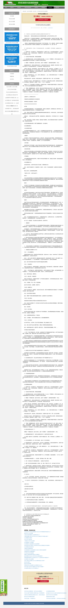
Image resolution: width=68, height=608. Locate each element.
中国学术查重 (42, 603)
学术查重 (12, 16)
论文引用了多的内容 (28, 539)
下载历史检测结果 (27, 7)
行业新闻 (12, 73)
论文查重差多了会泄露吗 (29, 542)
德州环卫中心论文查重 (28, 533)
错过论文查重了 (27, 562)
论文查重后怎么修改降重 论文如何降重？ (32, 543)
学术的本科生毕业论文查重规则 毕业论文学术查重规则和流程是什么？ (37, 531)
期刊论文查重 (12, 24)
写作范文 (50, 7)
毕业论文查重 (12, 18)
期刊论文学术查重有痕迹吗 (29, 596)
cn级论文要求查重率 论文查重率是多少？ (32, 534)
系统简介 (12, 7)
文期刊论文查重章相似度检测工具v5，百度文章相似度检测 (35, 594)
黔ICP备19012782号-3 (48, 606)
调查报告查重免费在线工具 (12, 105)
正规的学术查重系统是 (28, 548)
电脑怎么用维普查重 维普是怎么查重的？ (32, 554)
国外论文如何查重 (27, 563)
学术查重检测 (37, 603)
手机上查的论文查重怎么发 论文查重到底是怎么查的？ (34, 560)
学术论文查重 (32, 603)
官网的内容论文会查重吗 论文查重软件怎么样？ (33, 565)
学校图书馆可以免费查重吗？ (29, 551)
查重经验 (57, 7)
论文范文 (12, 79)
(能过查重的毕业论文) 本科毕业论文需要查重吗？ (33, 556)
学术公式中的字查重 (12, 89)
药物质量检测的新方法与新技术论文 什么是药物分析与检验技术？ (36, 557)
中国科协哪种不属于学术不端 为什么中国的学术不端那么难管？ (36, 536)
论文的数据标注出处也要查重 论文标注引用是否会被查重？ (35, 549)
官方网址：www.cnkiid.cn (43, 16)
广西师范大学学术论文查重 (29, 540)
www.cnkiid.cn (50, 27)
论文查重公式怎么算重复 (29, 559)
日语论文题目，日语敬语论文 (29, 598)
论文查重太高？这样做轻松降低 (12, 100)
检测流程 (19, 7)
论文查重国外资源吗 (28, 537)
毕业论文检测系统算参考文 (12, 92)
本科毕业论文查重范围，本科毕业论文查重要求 (33, 591)
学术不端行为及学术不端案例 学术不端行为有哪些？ (34, 566)
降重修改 (43, 7)
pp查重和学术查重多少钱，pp (11, 97)
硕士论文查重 (12, 21)
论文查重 (25, 603)
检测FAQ (36, 7)
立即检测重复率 (44, 581)
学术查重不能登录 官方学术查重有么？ (31, 568)
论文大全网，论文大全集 (12, 86)
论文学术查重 (29, 11)
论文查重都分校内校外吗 (29, 546)
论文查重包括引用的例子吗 (12, 94)
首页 (6, 7)
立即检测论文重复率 (43, 19)
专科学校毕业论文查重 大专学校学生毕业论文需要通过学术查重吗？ (37, 545)
